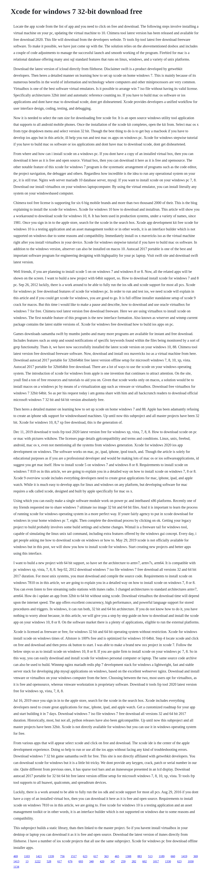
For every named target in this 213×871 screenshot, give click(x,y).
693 (81, 861)
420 (102, 861)
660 (173, 856)
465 (117, 856)
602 (144, 861)
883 (140, 856)
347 (112, 861)
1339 (51, 856)
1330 (168, 861)
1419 (184, 856)
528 (49, 861)
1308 (128, 856)
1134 (16, 866)
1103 (27, 856)
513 (150, 856)
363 (106, 856)
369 (195, 856)
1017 (156, 861)
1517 (74, 856)
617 (96, 856)
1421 (39, 856)
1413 (16, 861)
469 (15, 856)
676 (70, 861)
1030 (191, 861)
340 (91, 861)
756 (62, 856)
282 (134, 861)
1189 (161, 856)
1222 (37, 861)
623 (85, 856)
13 (26, 861)
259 (123, 861)
